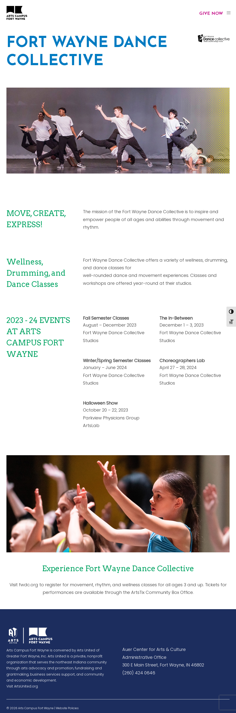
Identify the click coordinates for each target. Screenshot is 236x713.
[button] (228, 13)
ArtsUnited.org (26, 686)
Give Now (211, 13)
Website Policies (67, 708)
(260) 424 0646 (138, 673)
